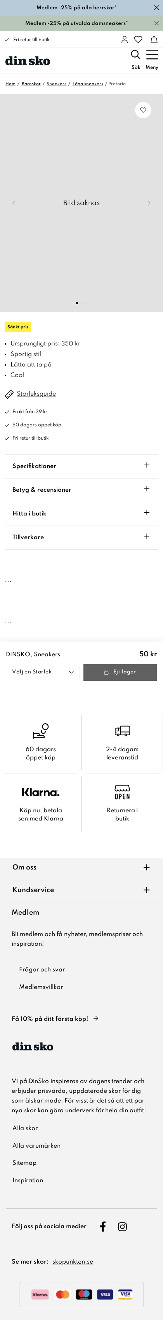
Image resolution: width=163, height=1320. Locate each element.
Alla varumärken (36, 1146)
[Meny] (152, 60)
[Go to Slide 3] (86, 303)
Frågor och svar (42, 970)
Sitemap (24, 1163)
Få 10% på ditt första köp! (50, 1019)
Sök (136, 67)
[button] (81, 203)
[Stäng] (156, 8)
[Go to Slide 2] (82, 303)
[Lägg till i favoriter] (143, 110)
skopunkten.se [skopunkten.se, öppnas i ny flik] (72, 1262)
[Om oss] (81, 869)
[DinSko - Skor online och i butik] (28, 61)
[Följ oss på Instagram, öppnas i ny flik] (122, 1226)
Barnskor (31, 84)
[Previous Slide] (13, 203)
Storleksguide (36, 394)
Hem (10, 84)
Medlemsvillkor (41, 987)
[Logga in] (124, 40)
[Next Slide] (149, 203)
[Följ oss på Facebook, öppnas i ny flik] (103, 1226)
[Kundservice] (81, 891)
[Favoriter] (138, 39)
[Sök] (136, 60)
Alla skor (25, 1128)
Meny (152, 67)
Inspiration (27, 1181)
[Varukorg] (154, 39)
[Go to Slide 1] (77, 303)
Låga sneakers (88, 84)
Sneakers (56, 84)
